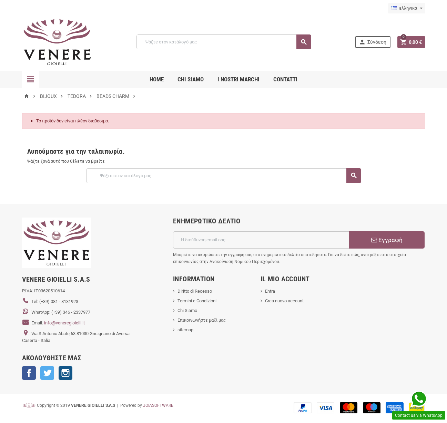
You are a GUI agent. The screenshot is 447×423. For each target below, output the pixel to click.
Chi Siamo (187, 310)
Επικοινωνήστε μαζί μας (201, 320)
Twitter (47, 373)
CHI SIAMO (190, 79)
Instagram (65, 373)
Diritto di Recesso (194, 291)
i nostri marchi (238, 79)
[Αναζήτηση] (223, 41)
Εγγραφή (387, 239)
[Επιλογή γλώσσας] (406, 8)
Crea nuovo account (284, 300)
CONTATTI (285, 79)
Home (157, 79)
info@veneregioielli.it (64, 322)
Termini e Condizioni (196, 300)
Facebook (29, 373)
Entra (270, 291)
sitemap (185, 329)
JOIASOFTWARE (158, 405)
